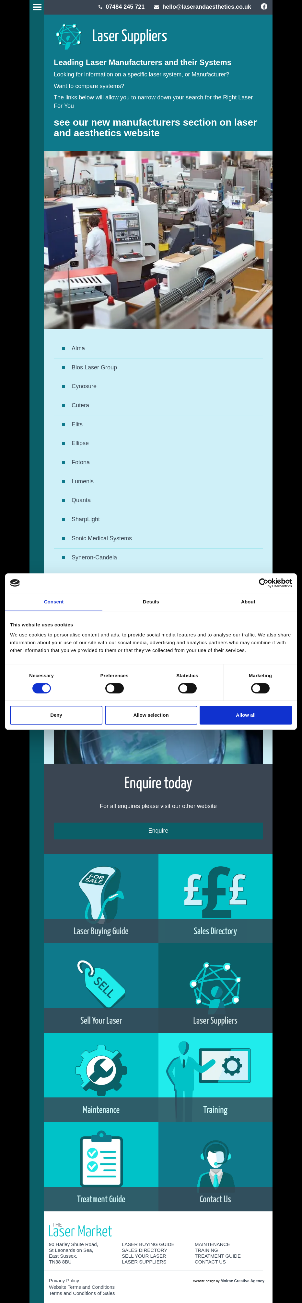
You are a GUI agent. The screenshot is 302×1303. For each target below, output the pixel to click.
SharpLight (86, 519)
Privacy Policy (64, 1280)
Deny (56, 715)
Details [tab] (151, 601)
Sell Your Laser (144, 1256)
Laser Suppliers (144, 1261)
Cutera (80, 405)
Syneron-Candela (94, 557)
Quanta (81, 500)
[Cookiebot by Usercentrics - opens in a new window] (263, 583)
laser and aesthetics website (155, 127)
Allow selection (150, 715)
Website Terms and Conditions (82, 1287)
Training (206, 1250)
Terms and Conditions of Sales (82, 1293)
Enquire (158, 830)
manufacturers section (165, 122)
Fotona (81, 462)
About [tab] (248, 601)
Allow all (246, 715)
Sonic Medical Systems (102, 538)
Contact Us (210, 1261)
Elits (77, 424)
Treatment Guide (218, 1256)
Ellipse (80, 443)
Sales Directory (144, 1250)
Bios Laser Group (94, 367)
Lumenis (83, 481)
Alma (78, 348)
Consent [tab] (54, 601)
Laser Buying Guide (148, 1244)
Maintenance (212, 1244)
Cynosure (84, 386)
